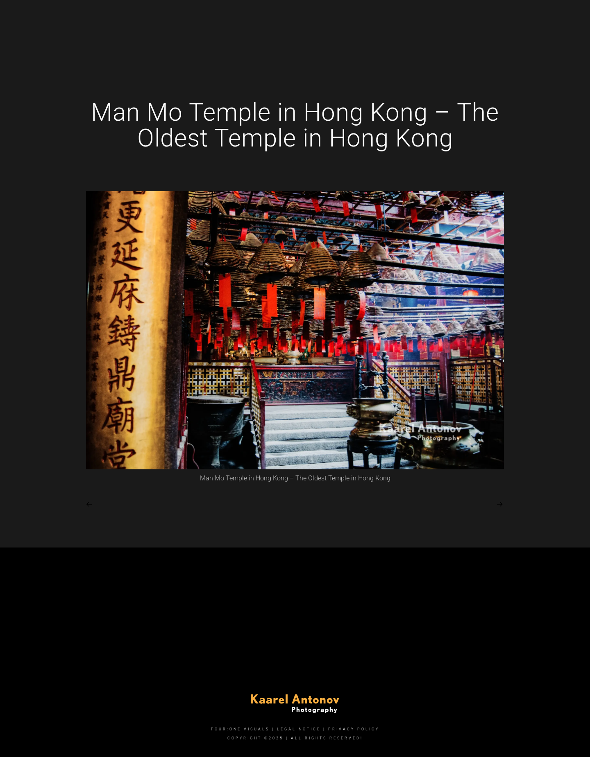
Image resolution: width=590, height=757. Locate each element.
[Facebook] (475, 17)
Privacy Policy (353, 729)
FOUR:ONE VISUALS (240, 729)
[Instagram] (490, 17)
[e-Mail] (504, 17)
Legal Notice (299, 729)
